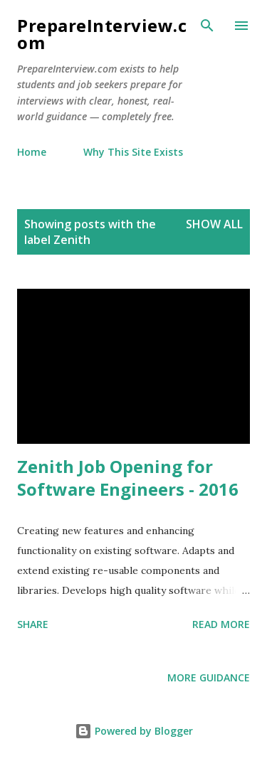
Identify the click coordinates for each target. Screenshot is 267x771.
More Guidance (208, 677)
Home (31, 152)
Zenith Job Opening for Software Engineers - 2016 (128, 477)
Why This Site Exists (133, 152)
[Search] (207, 25)
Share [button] (32, 624)
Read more (221, 624)
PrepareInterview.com (102, 34)
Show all (214, 224)
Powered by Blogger (134, 731)
